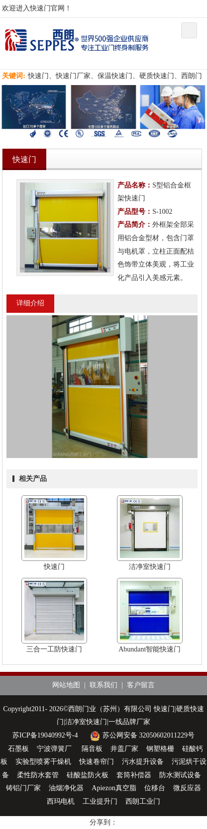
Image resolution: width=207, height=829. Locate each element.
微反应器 (187, 788)
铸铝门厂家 (23, 788)
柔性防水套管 (38, 775)
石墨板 (18, 748)
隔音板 (92, 748)
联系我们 (103, 685)
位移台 (154, 788)
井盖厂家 (124, 748)
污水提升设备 (143, 761)
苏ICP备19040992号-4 (45, 735)
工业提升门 (100, 801)
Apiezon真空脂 (114, 788)
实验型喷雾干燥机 (43, 761)
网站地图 (66, 685)
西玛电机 (61, 801)
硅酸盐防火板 (87, 775)
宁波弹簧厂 (55, 748)
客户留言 (141, 685)
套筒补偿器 (133, 775)
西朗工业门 (142, 801)
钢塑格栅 (160, 748)
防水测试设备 (180, 775)
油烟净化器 (66, 788)
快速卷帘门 (96, 761)
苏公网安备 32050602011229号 (141, 735)
